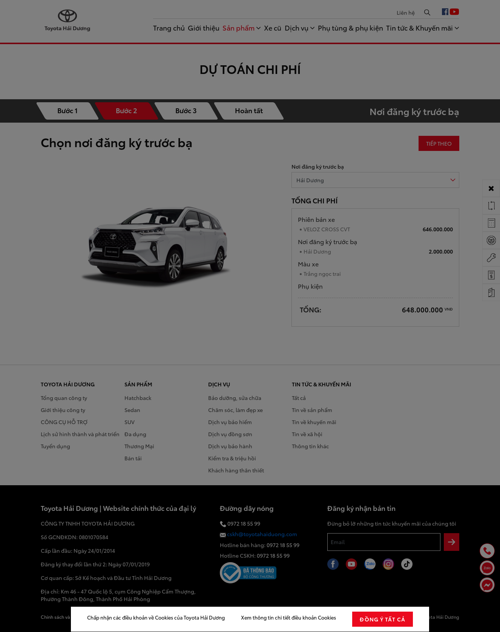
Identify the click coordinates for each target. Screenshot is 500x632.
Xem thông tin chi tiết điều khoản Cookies (288, 617)
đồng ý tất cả (382, 619)
